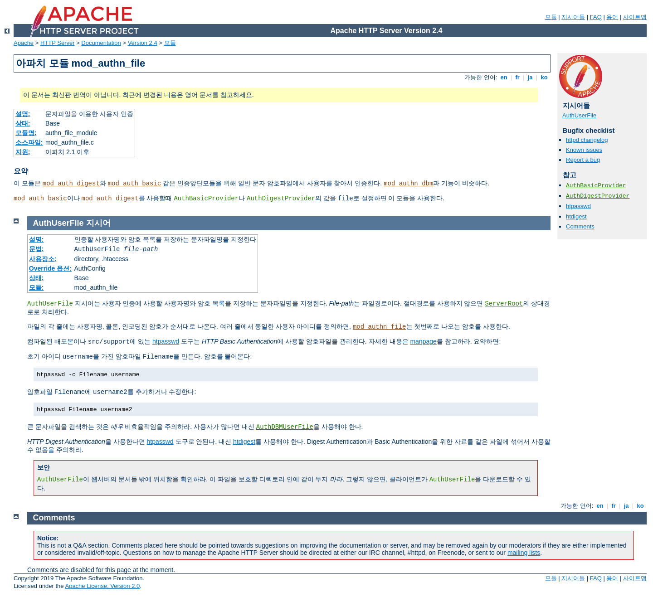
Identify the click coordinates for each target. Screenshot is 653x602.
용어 (612, 17)
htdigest (576, 216)
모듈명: (26, 132)
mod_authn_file (379, 326)
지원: (22, 151)
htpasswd (578, 206)
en (504, 77)
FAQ (596, 17)
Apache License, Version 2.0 (102, 586)
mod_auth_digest (71, 183)
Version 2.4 (142, 42)
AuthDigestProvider (281, 198)
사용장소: (43, 258)
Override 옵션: (50, 268)
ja (530, 77)
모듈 (551, 17)
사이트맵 (635, 17)
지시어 (98, 223)
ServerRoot (504, 303)
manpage (423, 341)
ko (544, 77)
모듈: (36, 287)
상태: (22, 123)
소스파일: (29, 142)
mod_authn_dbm (408, 183)
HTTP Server (57, 42)
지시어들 (573, 17)
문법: (36, 248)
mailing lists (523, 552)
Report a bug (583, 159)
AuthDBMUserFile (284, 427)
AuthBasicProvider (206, 198)
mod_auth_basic (134, 183)
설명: (22, 113)
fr (517, 77)
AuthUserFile (579, 115)
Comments (580, 226)
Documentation (101, 42)
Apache (24, 42)
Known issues (584, 149)
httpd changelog (587, 139)
